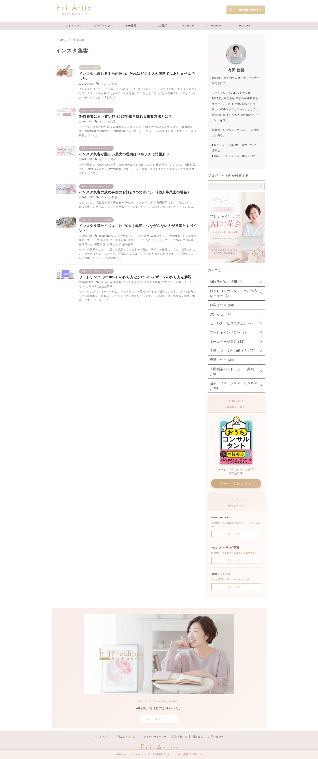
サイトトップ (73, 25)
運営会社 (198, 726)
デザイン (151, 279)
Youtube (215, 25)
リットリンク (156, 335)
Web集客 (134, 275)
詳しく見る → (236, 524)
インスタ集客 (149, 84)
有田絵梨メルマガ (125, 726)
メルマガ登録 (159, 25)
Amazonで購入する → (236, 473)
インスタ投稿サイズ (152, 275)
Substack (244, 25)
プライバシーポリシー (154, 726)
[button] (159, 754)
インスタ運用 (173, 275)
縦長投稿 (155, 283)
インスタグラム (171, 331)
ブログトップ (102, 25)
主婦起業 (179, 279)
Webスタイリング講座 (173, 271)
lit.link (144, 331)
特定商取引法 (179, 726)
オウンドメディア (134, 279)
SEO (156, 271)
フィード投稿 (165, 279)
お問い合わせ (216, 726)
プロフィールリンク (135, 335)
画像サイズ (141, 283)
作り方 (169, 335)
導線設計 (129, 283)
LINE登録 (131, 25)
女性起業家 (180, 335)
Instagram (187, 25)
